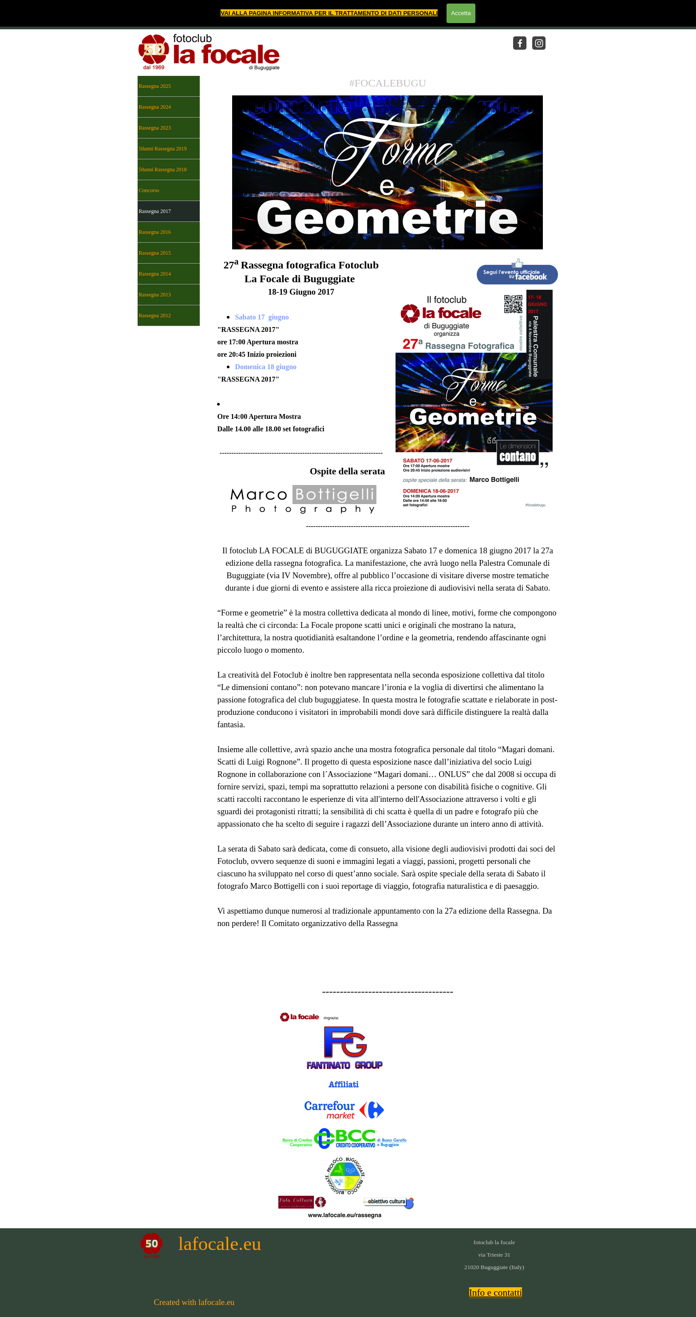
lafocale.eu (219, 1243)
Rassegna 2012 (155, 315)
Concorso (149, 190)
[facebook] (519, 43)
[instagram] (539, 43)
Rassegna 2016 (155, 232)
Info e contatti (495, 1292)
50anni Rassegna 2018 (163, 169)
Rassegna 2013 (155, 295)
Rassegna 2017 (155, 211)
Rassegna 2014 (155, 274)
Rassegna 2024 (155, 107)
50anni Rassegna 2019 (163, 149)
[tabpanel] (387, 83)
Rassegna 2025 (155, 86)
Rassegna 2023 (155, 128)
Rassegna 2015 (155, 253)
